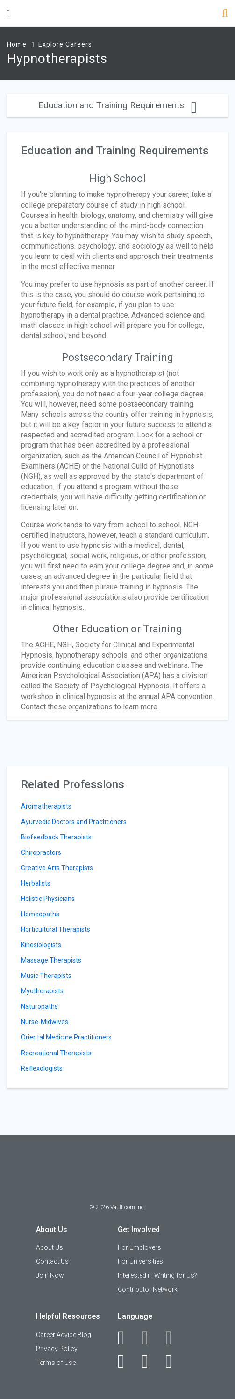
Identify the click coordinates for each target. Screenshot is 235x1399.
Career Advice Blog (63, 1334)
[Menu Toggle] (8, 12)
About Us (49, 1247)
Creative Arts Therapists (57, 868)
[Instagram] (126, 1361)
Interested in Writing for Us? (157, 1275)
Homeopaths (40, 914)
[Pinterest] (150, 1361)
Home (17, 44)
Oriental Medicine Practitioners (66, 1037)
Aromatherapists (46, 806)
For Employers (139, 1247)
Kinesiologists (41, 945)
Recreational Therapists (56, 1053)
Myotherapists (42, 991)
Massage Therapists (51, 960)
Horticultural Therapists (55, 929)
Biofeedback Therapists (56, 837)
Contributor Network (148, 1289)
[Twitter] (174, 1338)
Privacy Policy (57, 1348)
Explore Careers (65, 44)
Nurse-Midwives (44, 1021)
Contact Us (52, 1261)
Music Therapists (46, 975)
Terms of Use (56, 1362)
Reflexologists (42, 1068)
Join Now (50, 1275)
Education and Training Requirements (117, 105)
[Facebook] (126, 1338)
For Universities (140, 1261)
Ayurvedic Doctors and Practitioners (74, 821)
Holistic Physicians (48, 898)
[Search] (225, 14)
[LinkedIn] (150, 1338)
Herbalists (35, 883)
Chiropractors (41, 852)
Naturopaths (39, 1006)
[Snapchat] (174, 1361)
